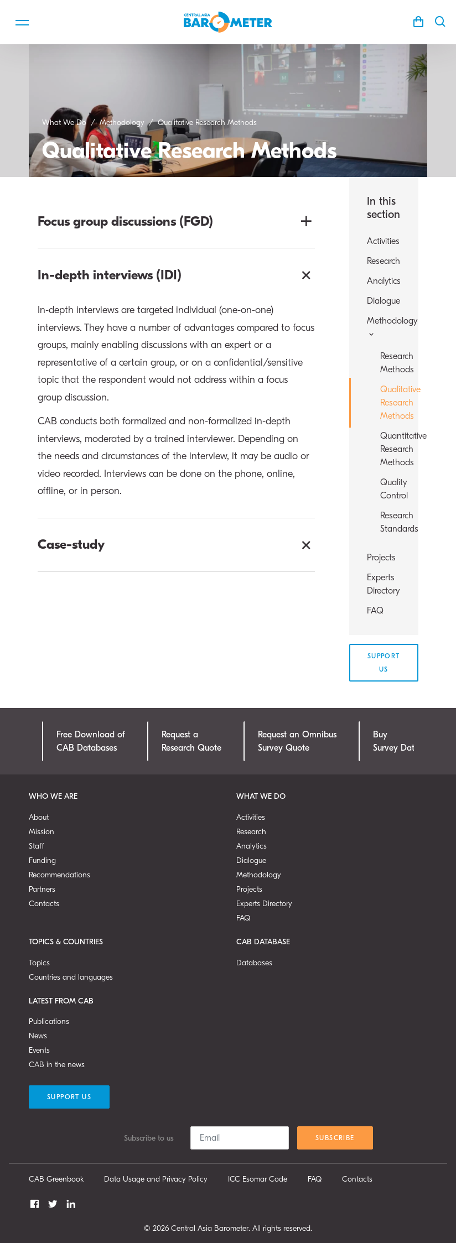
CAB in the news (57, 1064)
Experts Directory (383, 584)
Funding (42, 860)
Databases (254, 963)
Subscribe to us (149, 1138)
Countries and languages (71, 977)
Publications (49, 1021)
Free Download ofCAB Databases (90, 741)
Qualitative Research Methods (390, 402)
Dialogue (383, 301)
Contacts (44, 903)
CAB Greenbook (56, 1179)
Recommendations (59, 875)
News (38, 1036)
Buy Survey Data (396, 741)
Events (39, 1050)
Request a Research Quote (191, 741)
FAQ (375, 611)
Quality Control (390, 489)
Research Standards (390, 522)
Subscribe (335, 1138)
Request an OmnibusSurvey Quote (297, 741)
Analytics (384, 281)
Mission (41, 831)
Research (383, 261)
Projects (381, 558)
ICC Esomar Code (257, 1179)
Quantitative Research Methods (390, 449)
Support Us (383, 662)
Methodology (258, 875)
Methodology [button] (384, 327)
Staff (36, 846)
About (39, 817)
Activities (383, 241)
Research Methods (390, 363)
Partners (42, 889)
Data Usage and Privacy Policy (156, 1179)
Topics (39, 963)
